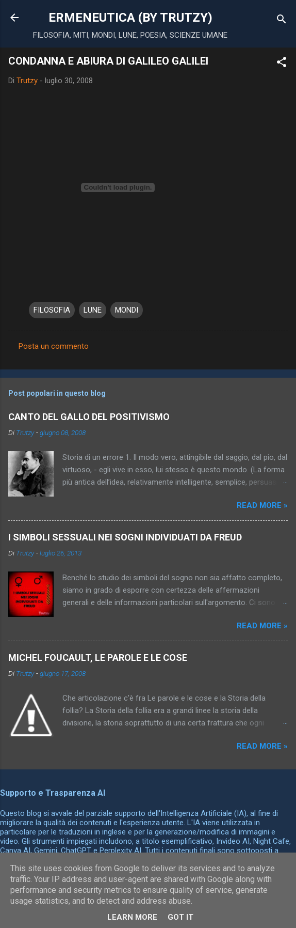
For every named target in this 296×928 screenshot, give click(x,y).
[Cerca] (281, 21)
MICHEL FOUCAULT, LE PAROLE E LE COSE (97, 657)
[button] (281, 64)
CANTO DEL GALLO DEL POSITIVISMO (89, 416)
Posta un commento (54, 346)
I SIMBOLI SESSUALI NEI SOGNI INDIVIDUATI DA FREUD (125, 537)
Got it (180, 917)
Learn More (132, 917)
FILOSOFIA (52, 310)
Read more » (262, 505)
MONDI (126, 310)
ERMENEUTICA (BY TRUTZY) (130, 17)
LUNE (93, 310)
